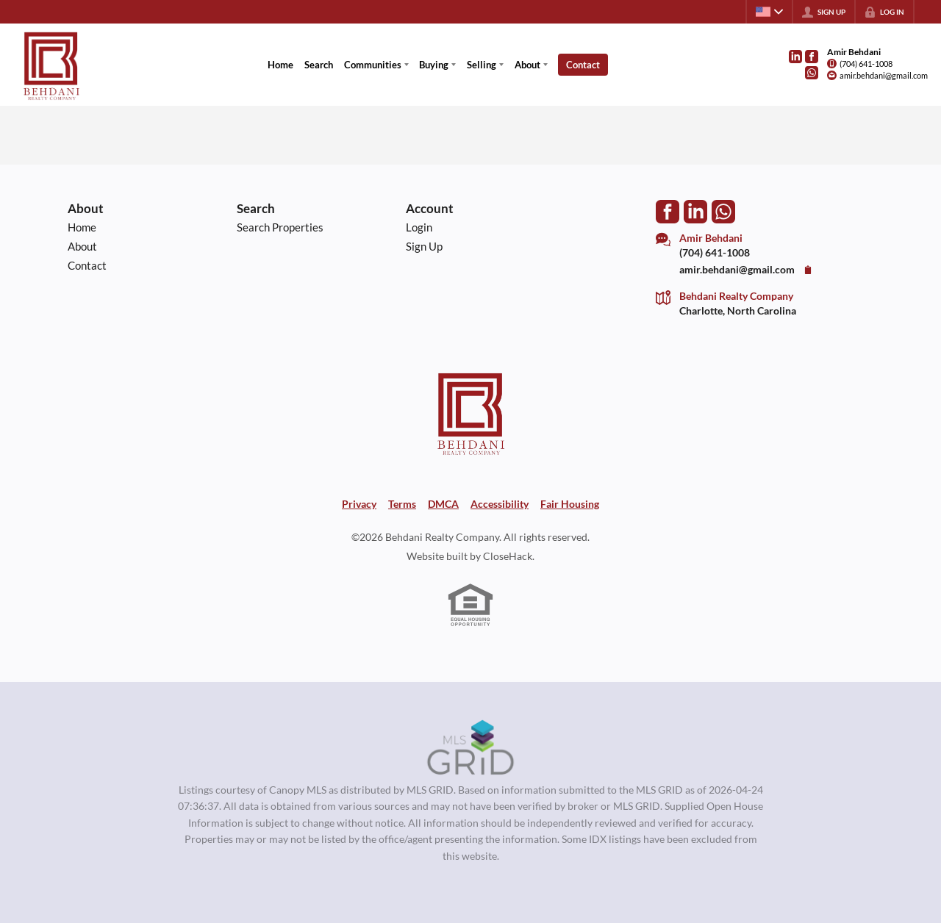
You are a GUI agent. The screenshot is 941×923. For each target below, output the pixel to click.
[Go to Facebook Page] (811, 56)
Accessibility (499, 504)
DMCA (443, 504)
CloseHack (507, 556)
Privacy (359, 504)
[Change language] (769, 12)
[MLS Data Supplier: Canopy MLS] (471, 748)
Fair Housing (569, 504)
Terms (402, 504)
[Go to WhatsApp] (811, 72)
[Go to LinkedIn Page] (795, 56)
